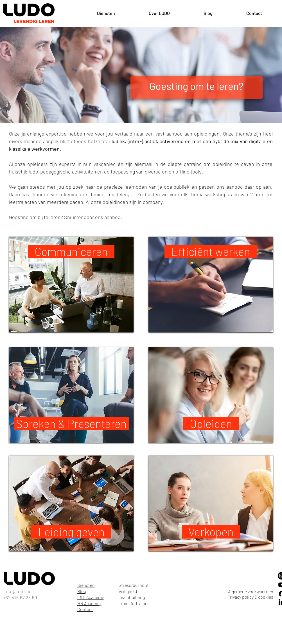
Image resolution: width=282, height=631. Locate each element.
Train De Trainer (134, 603)
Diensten (86, 585)
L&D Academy (90, 597)
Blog (81, 591)
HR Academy (89, 603)
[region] (71, 284)
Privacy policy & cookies (250, 597)
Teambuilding (132, 597)
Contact (85, 609)
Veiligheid (128, 591)
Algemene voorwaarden (250, 591)
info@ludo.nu (17, 591)
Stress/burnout (134, 585)
